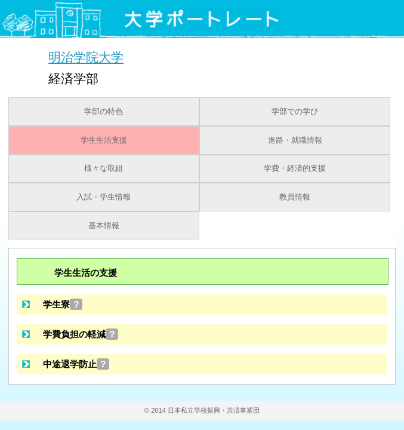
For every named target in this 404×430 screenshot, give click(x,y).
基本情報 (103, 226)
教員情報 (294, 197)
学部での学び (295, 112)
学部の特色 (103, 112)
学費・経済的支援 (295, 168)
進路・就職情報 (295, 140)
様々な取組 (103, 168)
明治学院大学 (86, 57)
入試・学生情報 (103, 197)
